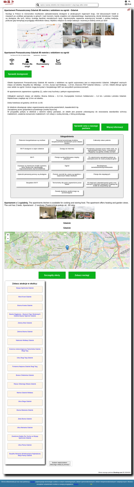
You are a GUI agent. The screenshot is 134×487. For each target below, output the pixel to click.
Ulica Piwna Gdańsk (25, 445)
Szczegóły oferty (52, 275)
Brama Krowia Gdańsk (24, 305)
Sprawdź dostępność (18, 74)
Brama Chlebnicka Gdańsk (25, 375)
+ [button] (8, 235)
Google (32, 482)
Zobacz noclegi (82, 275)
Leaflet (115, 268)
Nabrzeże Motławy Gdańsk (25, 340)
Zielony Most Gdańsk (25, 323)
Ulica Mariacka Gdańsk (25, 427)
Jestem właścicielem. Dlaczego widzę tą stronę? (59, 463)
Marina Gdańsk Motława (25, 393)
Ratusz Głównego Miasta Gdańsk (25, 384)
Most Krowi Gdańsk (24, 297)
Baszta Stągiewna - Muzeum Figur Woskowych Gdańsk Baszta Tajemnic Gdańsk (25, 315)
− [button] (8, 239)
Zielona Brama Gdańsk (25, 332)
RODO (76, 484)
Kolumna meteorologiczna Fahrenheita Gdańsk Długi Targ (25, 350)
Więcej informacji (115, 127)
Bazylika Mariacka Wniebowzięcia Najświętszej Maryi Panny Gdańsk (24, 454)
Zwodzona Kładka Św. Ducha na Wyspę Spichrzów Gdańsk (25, 437)
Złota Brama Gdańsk (25, 419)
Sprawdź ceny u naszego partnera (86, 127)
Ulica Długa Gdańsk (24, 401)
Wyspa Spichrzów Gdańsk (25, 288)
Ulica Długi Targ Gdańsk (25, 358)
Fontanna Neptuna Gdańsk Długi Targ (24, 366)
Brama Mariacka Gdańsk (25, 410)
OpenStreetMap (124, 268)
